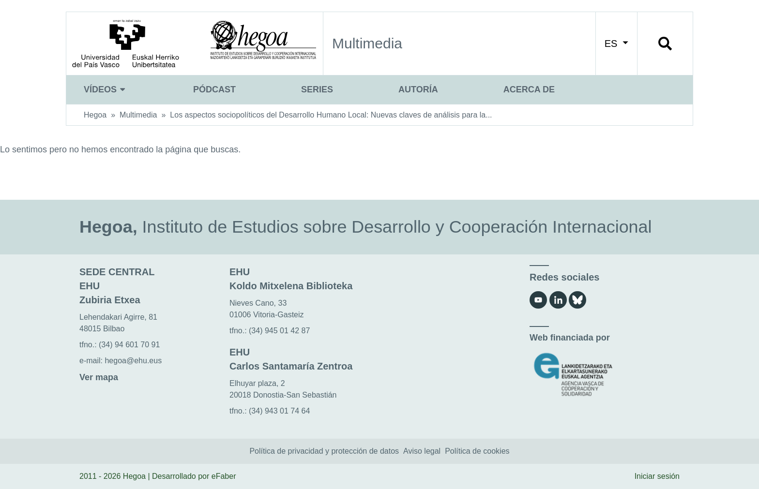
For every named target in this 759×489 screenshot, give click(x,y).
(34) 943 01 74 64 (279, 411)
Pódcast (214, 89)
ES (616, 43)
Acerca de (529, 89)
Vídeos (106, 89)
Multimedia (138, 115)
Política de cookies (477, 451)
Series (317, 89)
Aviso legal (421, 451)
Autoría (418, 89)
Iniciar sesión (657, 476)
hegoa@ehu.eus (133, 360)
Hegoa (95, 115)
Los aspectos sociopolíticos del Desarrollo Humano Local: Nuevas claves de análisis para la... (331, 115)
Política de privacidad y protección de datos (324, 451)
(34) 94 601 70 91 (129, 345)
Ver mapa (98, 377)
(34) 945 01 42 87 (279, 330)
